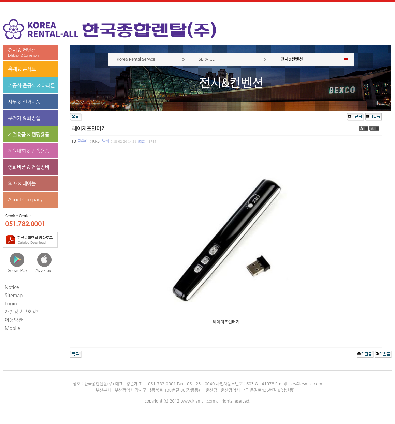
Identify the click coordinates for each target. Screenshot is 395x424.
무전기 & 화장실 (24, 118)
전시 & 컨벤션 (30, 53)
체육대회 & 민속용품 (28, 150)
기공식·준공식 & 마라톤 (31, 85)
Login (11, 303)
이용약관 (14, 320)
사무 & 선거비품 (24, 101)
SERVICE (207, 59)
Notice (12, 287)
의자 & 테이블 (22, 183)
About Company (25, 199)
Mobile (12, 328)
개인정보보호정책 (23, 311)
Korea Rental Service (136, 59)
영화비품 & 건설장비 (28, 167)
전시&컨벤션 (292, 59)
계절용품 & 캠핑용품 (28, 134)
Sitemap (14, 295)
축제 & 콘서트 (22, 69)
